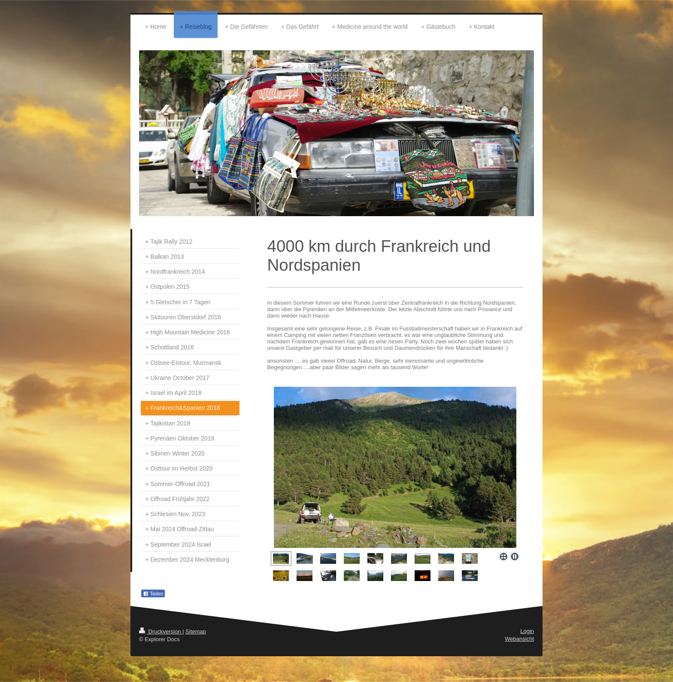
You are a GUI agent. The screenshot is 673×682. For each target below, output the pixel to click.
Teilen (153, 594)
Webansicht (519, 639)
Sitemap (195, 631)
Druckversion (160, 631)
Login (527, 631)
